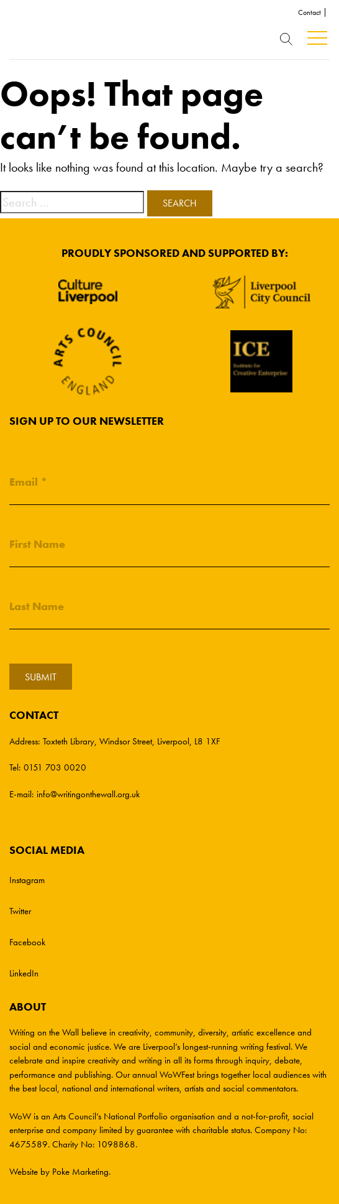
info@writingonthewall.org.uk (88, 794)
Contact (309, 12)
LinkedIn (23, 973)
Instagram (27, 880)
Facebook (27, 942)
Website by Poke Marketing (59, 1171)
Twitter (20, 911)
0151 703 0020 (55, 767)
